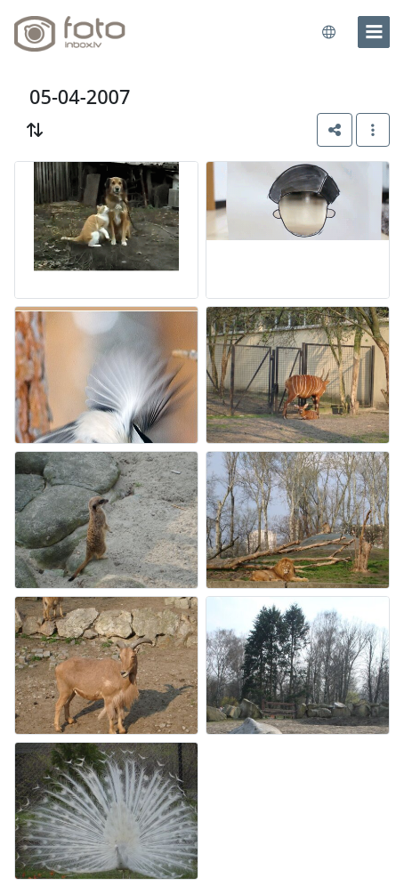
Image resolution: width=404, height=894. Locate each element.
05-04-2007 (80, 96)
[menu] (374, 32)
